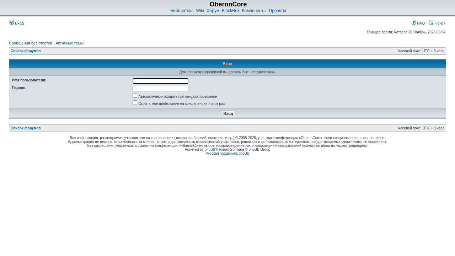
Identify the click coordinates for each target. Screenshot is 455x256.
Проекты (277, 10)
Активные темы (69, 43)
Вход (17, 23)
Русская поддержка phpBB (227, 153)
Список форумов (26, 51)
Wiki (200, 10)
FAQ (418, 23)
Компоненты (254, 10)
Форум (213, 10)
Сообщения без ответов (30, 43)
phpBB (209, 149)
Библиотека (181, 10)
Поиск (437, 23)
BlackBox (231, 10)
